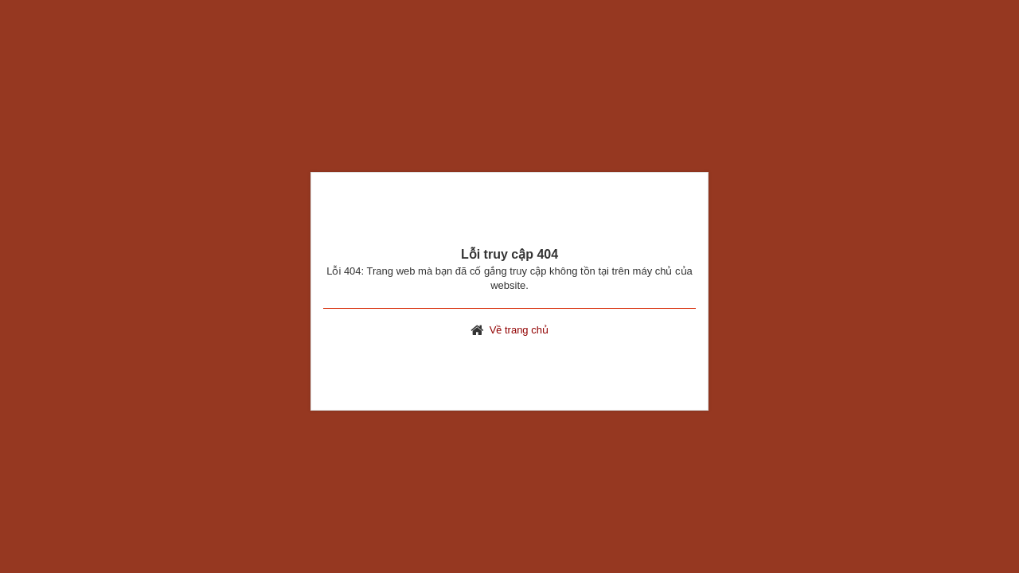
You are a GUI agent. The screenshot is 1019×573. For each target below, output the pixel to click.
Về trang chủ (519, 330)
